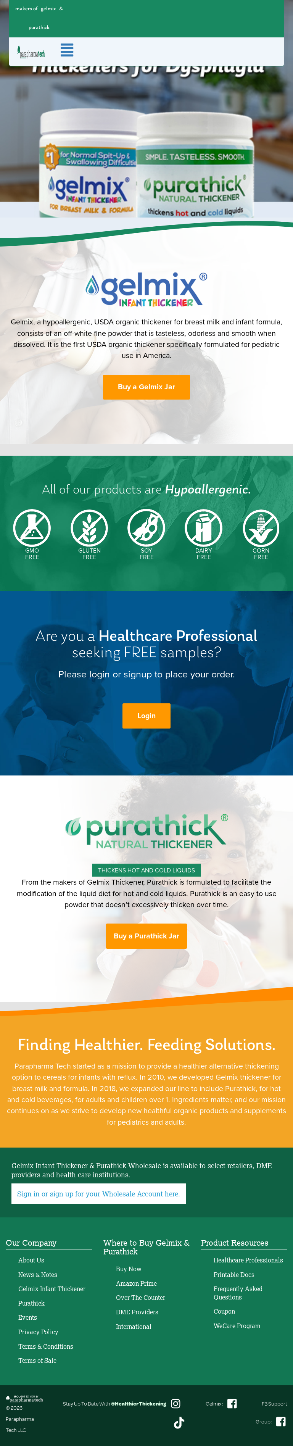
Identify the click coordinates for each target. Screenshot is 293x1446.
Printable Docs (234, 1274)
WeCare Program (237, 1326)
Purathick (31, 1303)
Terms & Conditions (45, 1346)
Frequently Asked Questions (238, 1293)
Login (146, 715)
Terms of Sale (37, 1360)
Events (27, 1317)
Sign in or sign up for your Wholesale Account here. (98, 1193)
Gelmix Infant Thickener (51, 1289)
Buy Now (129, 1269)
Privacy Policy (38, 1332)
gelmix (48, 9)
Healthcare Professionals (248, 1260)
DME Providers (137, 1312)
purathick (39, 28)
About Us (31, 1260)
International (133, 1326)
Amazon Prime (136, 1283)
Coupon (224, 1311)
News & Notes (37, 1274)
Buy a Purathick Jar (146, 935)
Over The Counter (140, 1297)
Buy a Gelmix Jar (146, 386)
